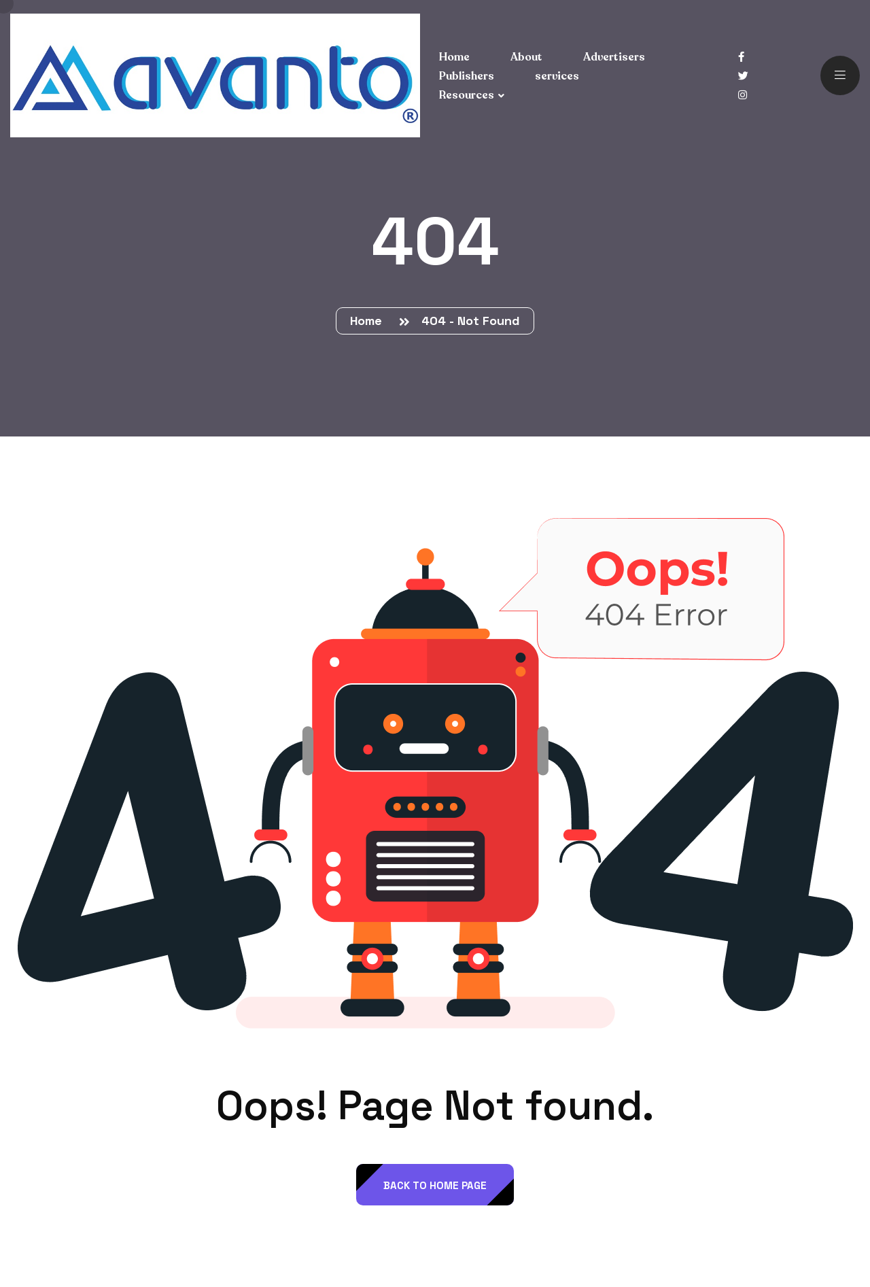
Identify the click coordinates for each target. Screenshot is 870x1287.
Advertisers (614, 57)
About (526, 57)
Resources (466, 95)
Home (369, 320)
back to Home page (435, 1185)
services (557, 76)
